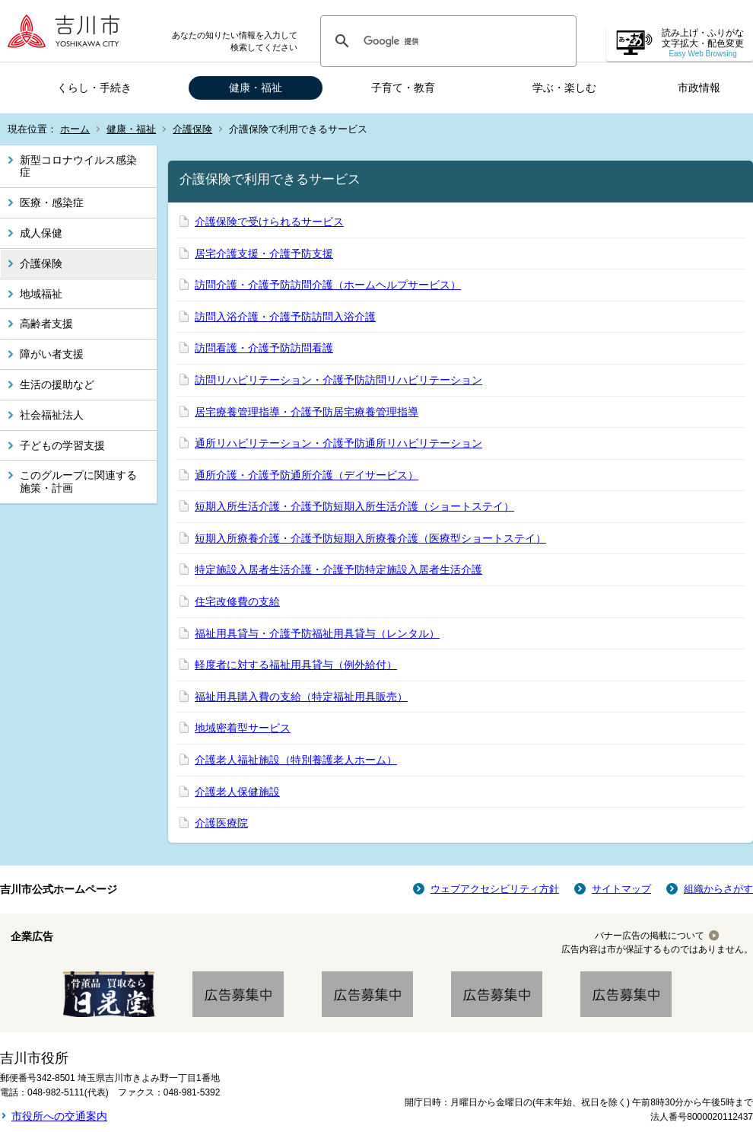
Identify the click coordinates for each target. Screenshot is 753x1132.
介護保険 (192, 129)
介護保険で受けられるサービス (269, 221)
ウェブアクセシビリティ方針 (495, 888)
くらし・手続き (94, 87)
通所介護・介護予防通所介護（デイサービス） (306, 475)
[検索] (446, 41)
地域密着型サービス (243, 728)
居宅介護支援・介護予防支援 (264, 253)
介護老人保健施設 (237, 792)
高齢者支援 (46, 323)
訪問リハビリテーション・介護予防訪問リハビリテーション (338, 380)
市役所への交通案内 (59, 1116)
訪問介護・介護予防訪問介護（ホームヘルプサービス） (328, 285)
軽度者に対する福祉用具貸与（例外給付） (296, 664)
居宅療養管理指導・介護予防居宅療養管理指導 (306, 412)
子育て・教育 (403, 87)
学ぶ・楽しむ (564, 87)
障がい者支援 (52, 354)
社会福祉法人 (52, 415)
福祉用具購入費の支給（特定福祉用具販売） (301, 696)
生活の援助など (57, 384)
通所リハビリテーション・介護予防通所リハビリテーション (338, 443)
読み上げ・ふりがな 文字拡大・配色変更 (703, 43)
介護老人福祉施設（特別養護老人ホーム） (296, 760)
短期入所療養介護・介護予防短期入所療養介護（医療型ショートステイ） (370, 538)
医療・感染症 (52, 202)
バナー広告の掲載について (649, 935)
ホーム (75, 129)
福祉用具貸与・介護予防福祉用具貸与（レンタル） (317, 633)
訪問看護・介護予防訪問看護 (264, 348)
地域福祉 (41, 294)
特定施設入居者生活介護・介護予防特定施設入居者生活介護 (338, 569)
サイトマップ (621, 888)
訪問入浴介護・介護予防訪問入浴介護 (285, 317)
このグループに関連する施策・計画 (78, 481)
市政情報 (699, 87)
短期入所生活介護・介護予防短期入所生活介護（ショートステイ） (354, 506)
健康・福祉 (255, 87)
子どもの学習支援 (62, 445)
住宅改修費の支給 (237, 601)
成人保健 (41, 233)
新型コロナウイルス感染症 (78, 166)
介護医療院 (221, 823)
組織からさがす (718, 888)
